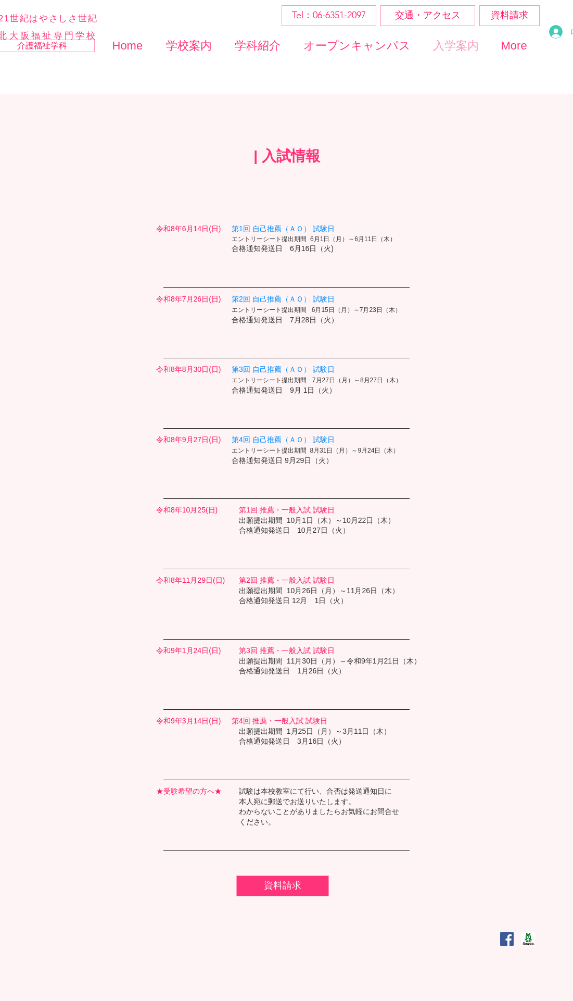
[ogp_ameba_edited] (528, 939)
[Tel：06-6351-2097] (329, 15)
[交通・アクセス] (427, 15)
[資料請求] (509, 15)
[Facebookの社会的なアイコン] (507, 939)
